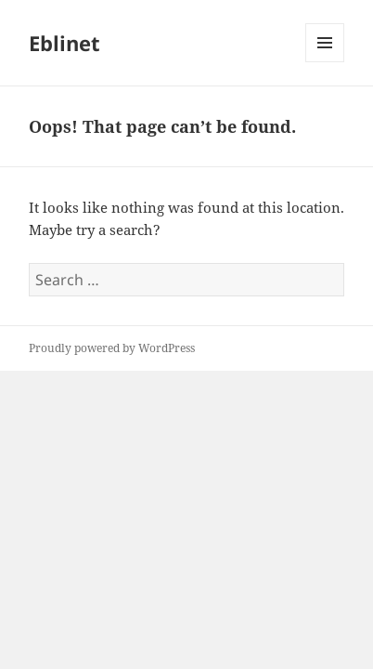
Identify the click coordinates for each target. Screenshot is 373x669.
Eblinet (64, 43)
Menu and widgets (325, 61)
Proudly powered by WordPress (112, 348)
